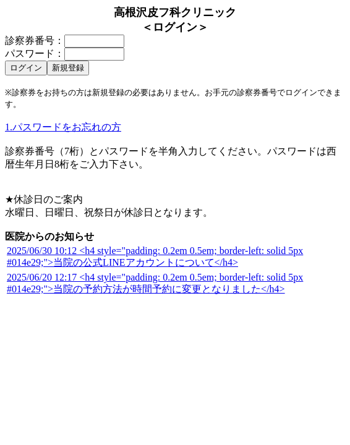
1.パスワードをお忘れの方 (63, 127)
